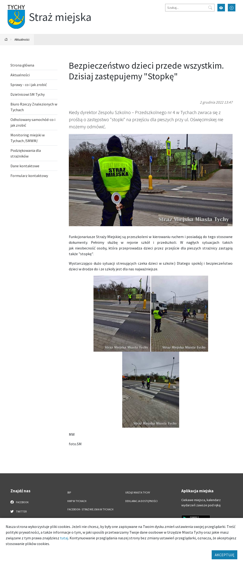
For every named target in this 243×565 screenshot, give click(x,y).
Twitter (18, 511)
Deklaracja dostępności (141, 501)
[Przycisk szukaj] (210, 7)
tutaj (64, 538)
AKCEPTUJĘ (224, 554)
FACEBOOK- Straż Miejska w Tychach (90, 509)
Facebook (19, 502)
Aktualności (21, 39)
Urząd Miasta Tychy (137, 492)
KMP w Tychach (76, 501)
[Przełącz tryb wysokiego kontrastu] (221, 7)
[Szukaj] (190, 7)
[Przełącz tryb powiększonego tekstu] (231, 7)
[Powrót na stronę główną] (6, 39)
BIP (69, 492)
